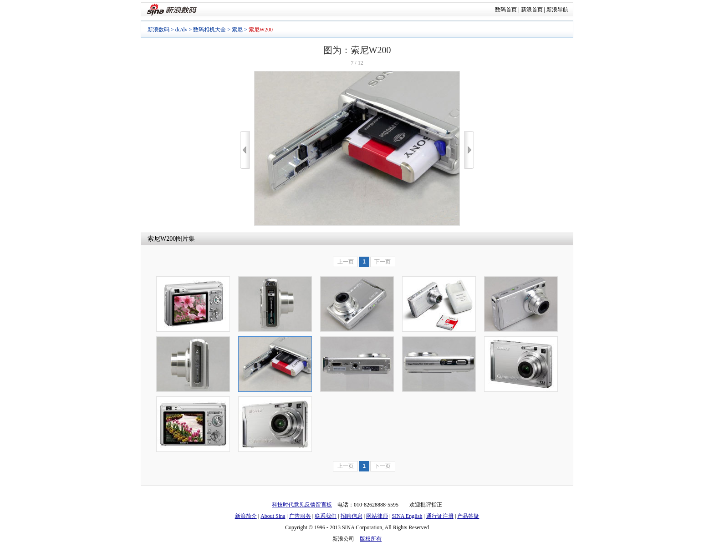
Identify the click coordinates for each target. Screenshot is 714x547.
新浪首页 (532, 9)
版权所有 (371, 539)
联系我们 (326, 516)
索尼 (237, 29)
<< (245, 150)
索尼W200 (162, 238)
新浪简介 (246, 516)
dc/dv (181, 29)
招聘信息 (351, 516)
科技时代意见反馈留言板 (302, 504)
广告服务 (300, 516)
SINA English (407, 516)
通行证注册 (440, 516)
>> (469, 150)
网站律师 (377, 516)
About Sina (272, 516)
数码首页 (506, 9)
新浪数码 (158, 29)
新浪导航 (557, 9)
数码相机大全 (209, 29)
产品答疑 (468, 516)
